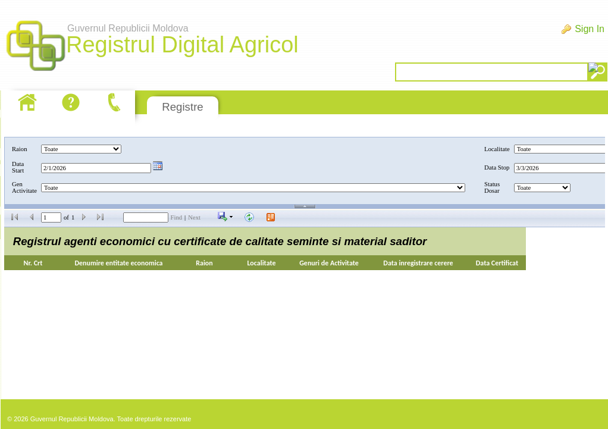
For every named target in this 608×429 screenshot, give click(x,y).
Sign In (589, 29)
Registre (182, 107)
